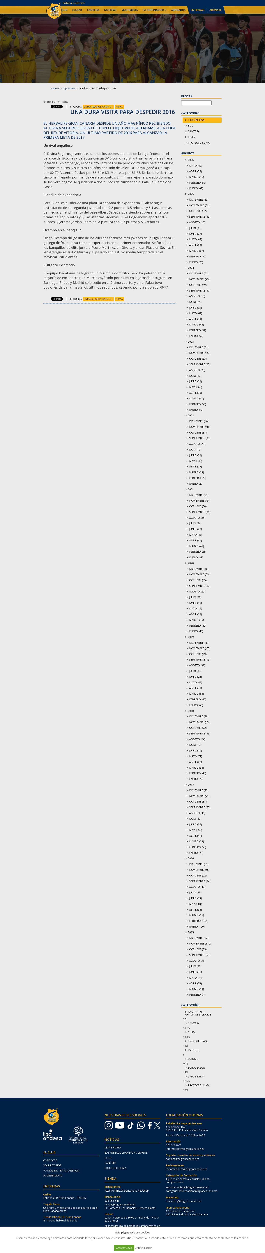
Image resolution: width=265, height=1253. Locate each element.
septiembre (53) (199, 807)
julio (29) (195, 597)
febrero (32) (197, 330)
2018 (191, 711)
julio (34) (195, 671)
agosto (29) (197, 370)
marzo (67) (196, 250)
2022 (191, 415)
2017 (191, 784)
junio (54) (195, 750)
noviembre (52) (199, 205)
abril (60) (195, 245)
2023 (191, 341)
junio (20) (195, 307)
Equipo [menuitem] (77, 10)
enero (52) (196, 336)
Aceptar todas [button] (124, 1247)
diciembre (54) (199, 421)
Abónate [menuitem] (215, 10)
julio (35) (195, 228)
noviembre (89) (199, 722)
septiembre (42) (199, 585)
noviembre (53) (199, 574)
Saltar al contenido (74, 3)
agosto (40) (197, 886)
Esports (193, 1050)
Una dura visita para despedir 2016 (122, 112)
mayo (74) (195, 977)
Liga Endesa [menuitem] (113, 1147)
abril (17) (195, 614)
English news (197, 1041)
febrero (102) (198, 921)
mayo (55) (195, 830)
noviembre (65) (199, 869)
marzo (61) (196, 398)
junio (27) (195, 233)
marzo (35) (196, 620)
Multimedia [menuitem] (129, 10)
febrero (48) (197, 773)
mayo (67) (195, 239)
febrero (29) (197, 478)
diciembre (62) (199, 273)
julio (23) (195, 892)
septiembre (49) (199, 659)
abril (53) (195, 171)
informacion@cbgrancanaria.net (185, 1148)
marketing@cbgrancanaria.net (184, 1201)
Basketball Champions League (198, 1013)
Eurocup (194, 1058)
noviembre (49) (199, 279)
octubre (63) (198, 358)
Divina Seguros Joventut (98, 106)
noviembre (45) (199, 500)
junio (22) (195, 529)
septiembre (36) (199, 512)
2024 (191, 267)
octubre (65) (198, 580)
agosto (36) (197, 517)
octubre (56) (198, 506)
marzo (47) (196, 546)
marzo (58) (196, 767)
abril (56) (195, 909)
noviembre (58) (199, 427)
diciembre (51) (199, 347)
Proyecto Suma (199, 142)
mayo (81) (195, 904)
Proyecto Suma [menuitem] (115, 1168)
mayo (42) (195, 165)
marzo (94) (196, 989)
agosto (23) (197, 444)
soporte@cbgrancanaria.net (182, 1159)
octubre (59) (198, 285)
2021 (191, 489)
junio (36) (195, 824)
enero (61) (196, 188)
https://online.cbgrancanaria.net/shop (127, 1190)
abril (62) (195, 762)
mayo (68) (195, 387)
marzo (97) (196, 915)
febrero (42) (197, 625)
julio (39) (195, 818)
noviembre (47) (199, 648)
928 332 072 (173, 1145)
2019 (191, 637)
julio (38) (195, 966)
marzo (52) (196, 841)
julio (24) (195, 523)
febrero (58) (197, 182)
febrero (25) (197, 551)
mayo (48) (195, 534)
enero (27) (196, 483)
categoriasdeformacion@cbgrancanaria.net (191, 1191)
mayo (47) (195, 682)
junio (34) (195, 898)
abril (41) (195, 835)
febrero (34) (197, 994)
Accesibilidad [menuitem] (52, 1175)
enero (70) (196, 262)
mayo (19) (195, 608)
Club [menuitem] (64, 10)
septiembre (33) (199, 438)
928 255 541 (112, 1200)
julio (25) (195, 302)
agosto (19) (197, 296)
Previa (119, 106)
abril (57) (195, 466)
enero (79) (196, 779)
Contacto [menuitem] (50, 1160)
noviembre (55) (199, 353)
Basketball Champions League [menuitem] (126, 1152)
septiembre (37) (199, 290)
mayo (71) (195, 756)
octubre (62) (198, 211)
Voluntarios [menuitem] (52, 1165)
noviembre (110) (200, 943)
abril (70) (195, 392)
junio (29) (195, 381)
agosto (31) (197, 665)
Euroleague (196, 1067)
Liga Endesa (69, 88)
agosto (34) (197, 813)
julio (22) (195, 375)
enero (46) (196, 631)
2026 (191, 160)
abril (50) (195, 319)
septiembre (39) (199, 216)
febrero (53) (197, 404)
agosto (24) (197, 739)
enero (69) (196, 705)
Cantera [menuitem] (93, 10)
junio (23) (195, 676)
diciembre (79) (199, 716)
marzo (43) (196, 324)
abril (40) (195, 540)
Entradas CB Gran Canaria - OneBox (64, 1198)
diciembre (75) (199, 790)
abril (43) (195, 688)
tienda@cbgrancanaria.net (120, 1204)
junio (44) (195, 602)
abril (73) (195, 983)
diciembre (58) (199, 569)
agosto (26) (197, 222)
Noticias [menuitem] (110, 10)
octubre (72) (198, 727)
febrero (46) (197, 699)
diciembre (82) (199, 938)
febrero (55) (197, 256)
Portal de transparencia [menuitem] (61, 1170)
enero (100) (197, 926)
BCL (190, 125)
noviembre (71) (199, 796)
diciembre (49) (199, 642)
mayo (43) (195, 461)
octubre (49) (198, 654)
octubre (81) (198, 432)
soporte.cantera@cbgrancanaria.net (187, 1187)
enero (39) (196, 557)
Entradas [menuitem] (197, 10)
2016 (191, 858)
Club (191, 137)
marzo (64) (196, 472)
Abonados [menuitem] (178, 10)
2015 (191, 932)
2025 (191, 194)
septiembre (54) (199, 881)
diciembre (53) (199, 199)
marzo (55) (196, 177)
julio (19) (195, 744)
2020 (191, 563)
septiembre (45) (199, 364)
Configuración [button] (143, 1247)
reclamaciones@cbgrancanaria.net (186, 1169)
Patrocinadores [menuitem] (154, 10)
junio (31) (195, 972)
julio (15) (195, 449)
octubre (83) (198, 949)
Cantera (194, 131)
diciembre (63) (199, 864)
